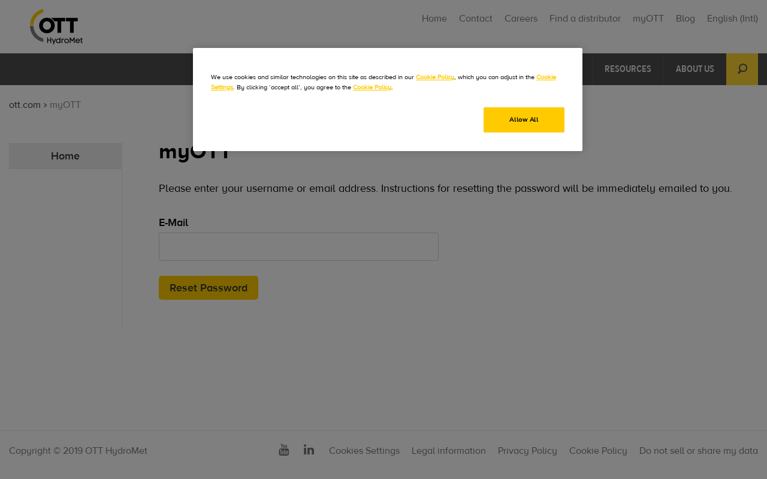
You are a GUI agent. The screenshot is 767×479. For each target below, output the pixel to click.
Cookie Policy (435, 77)
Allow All (523, 119)
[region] (387, 99)
